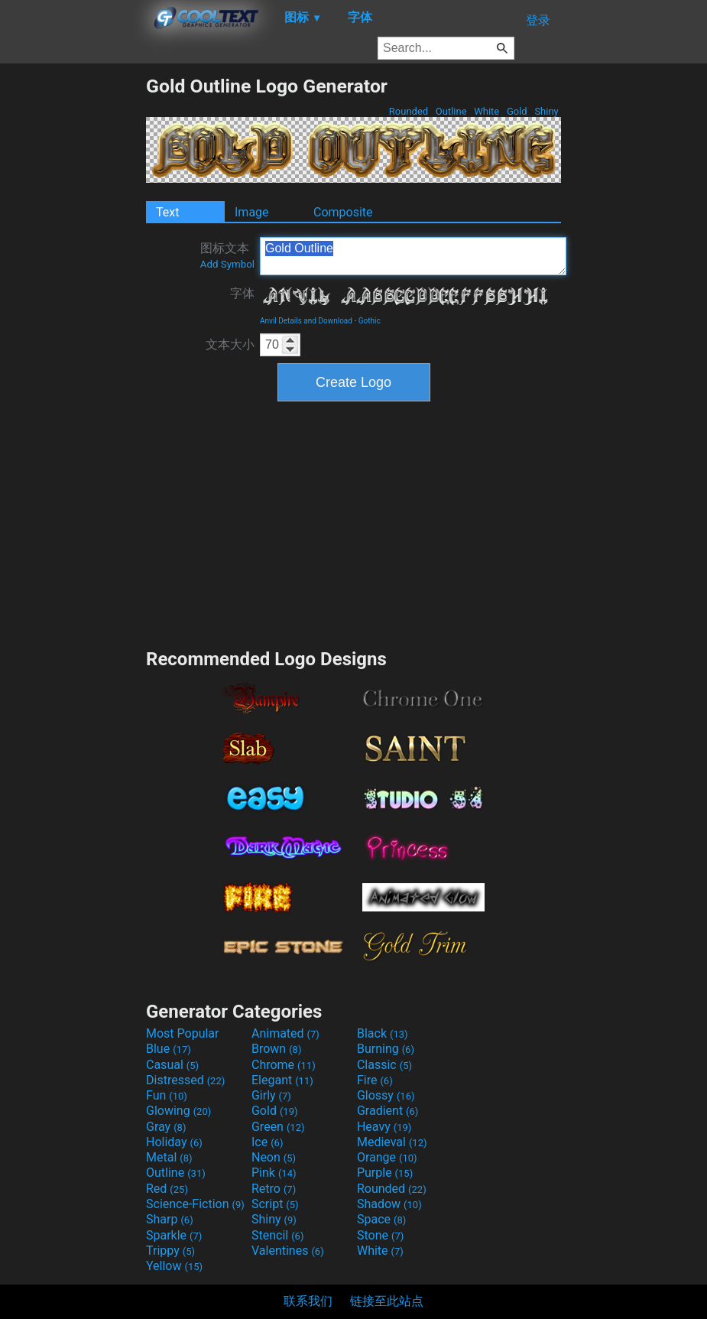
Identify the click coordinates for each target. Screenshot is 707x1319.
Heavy (384, 1126)
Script (275, 1204)
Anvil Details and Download (306, 321)
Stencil (277, 1235)
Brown (276, 1048)
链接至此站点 (386, 1301)
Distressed (185, 1080)
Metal (169, 1157)
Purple (385, 1172)
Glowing (178, 1110)
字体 (242, 293)
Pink (274, 1172)
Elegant (282, 1080)
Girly (271, 1095)
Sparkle (174, 1235)
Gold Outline (413, 256)
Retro (273, 1188)
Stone (380, 1235)
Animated (285, 1033)
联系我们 (308, 1301)
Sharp (169, 1219)
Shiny (546, 111)
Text (167, 212)
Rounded (409, 111)
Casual (172, 1064)
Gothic (369, 321)
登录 (538, 20)
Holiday (174, 1142)
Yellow (174, 1266)
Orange (387, 1157)
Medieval (392, 1142)
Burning (385, 1048)
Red (167, 1188)
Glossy (386, 1095)
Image (252, 212)
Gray (166, 1126)
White (486, 111)
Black (382, 1033)
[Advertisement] (72, 304)
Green (278, 1126)
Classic (384, 1064)
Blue (168, 1048)
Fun (166, 1095)
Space (381, 1219)
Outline (451, 111)
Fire (375, 1080)
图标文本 (227, 255)
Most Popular (182, 1033)
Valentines (287, 1250)
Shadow (389, 1204)
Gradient (387, 1110)
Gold (517, 111)
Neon (273, 1157)
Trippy (170, 1250)
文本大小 (230, 344)
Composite (343, 212)
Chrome (283, 1064)
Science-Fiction (195, 1204)
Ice (267, 1142)
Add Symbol (227, 264)
